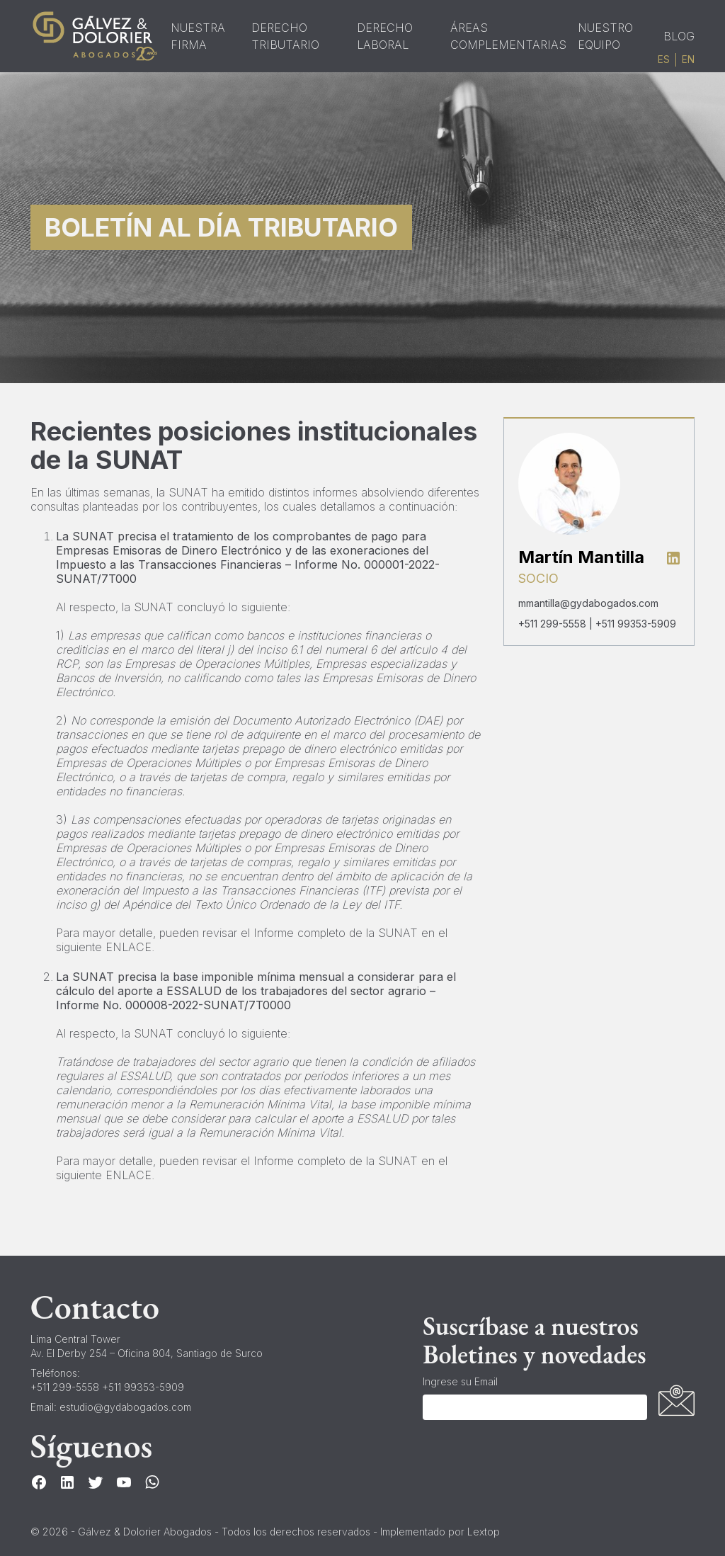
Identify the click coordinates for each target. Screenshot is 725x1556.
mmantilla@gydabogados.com (588, 603)
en (688, 59)
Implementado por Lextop (440, 1532)
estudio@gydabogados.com (125, 1407)
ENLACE (128, 947)
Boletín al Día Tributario (221, 227)
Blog (679, 36)
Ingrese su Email (460, 1381)
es (664, 59)
